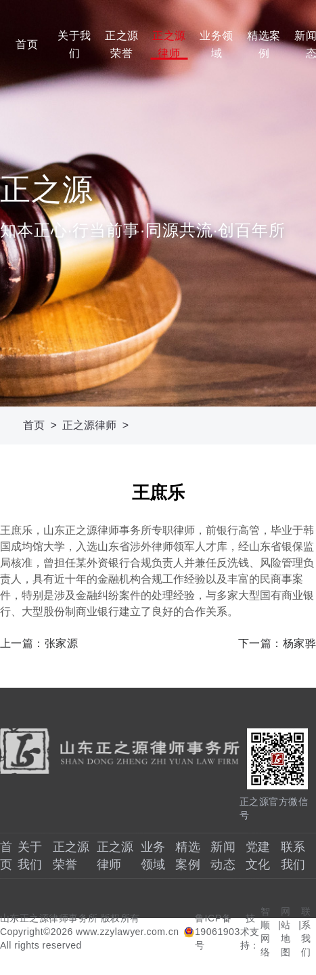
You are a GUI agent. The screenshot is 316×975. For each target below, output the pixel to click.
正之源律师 (168, 44)
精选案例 (263, 44)
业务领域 (216, 44)
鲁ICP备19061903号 (217, 932)
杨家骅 (299, 643)
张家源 (61, 643)
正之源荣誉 (121, 44)
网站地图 (286, 931)
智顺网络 (266, 931)
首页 (26, 44)
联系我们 (306, 931)
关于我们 (74, 44)
